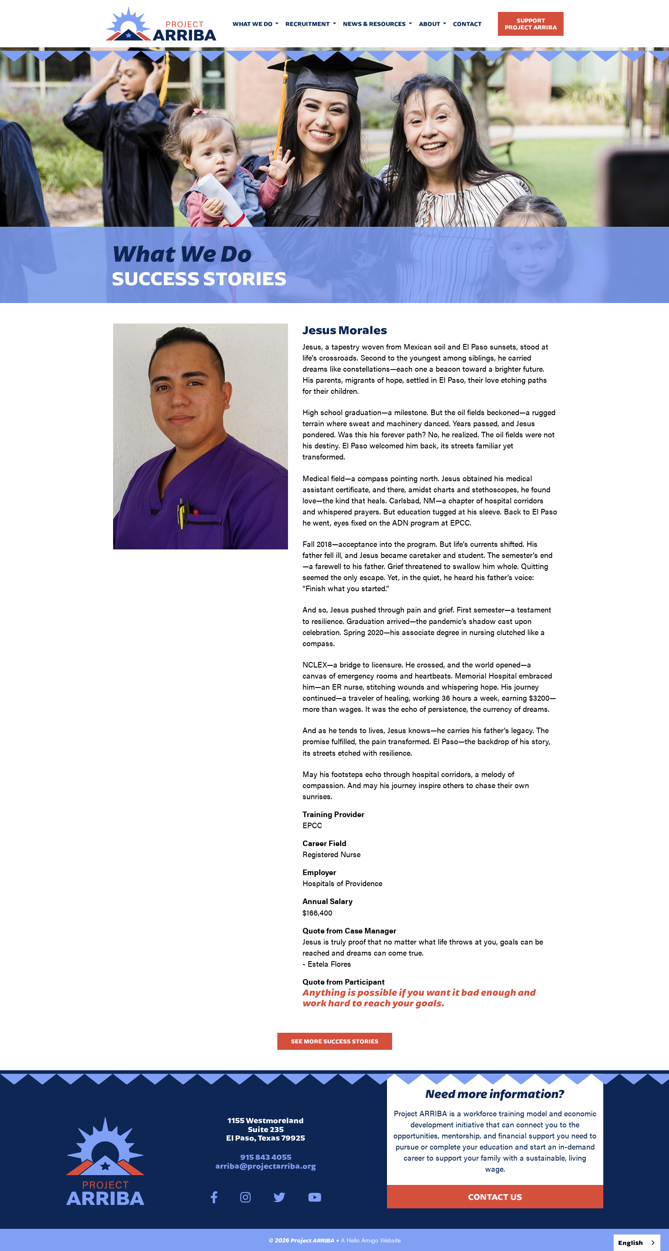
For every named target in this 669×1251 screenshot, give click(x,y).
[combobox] (637, 1242)
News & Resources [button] (375, 24)
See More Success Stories (334, 1041)
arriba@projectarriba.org (265, 1166)
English (630, 1243)
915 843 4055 (265, 1157)
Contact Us (495, 1196)
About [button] (430, 24)
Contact (467, 24)
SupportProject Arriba (531, 24)
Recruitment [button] (308, 24)
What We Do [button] (253, 24)
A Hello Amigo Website (371, 1240)
